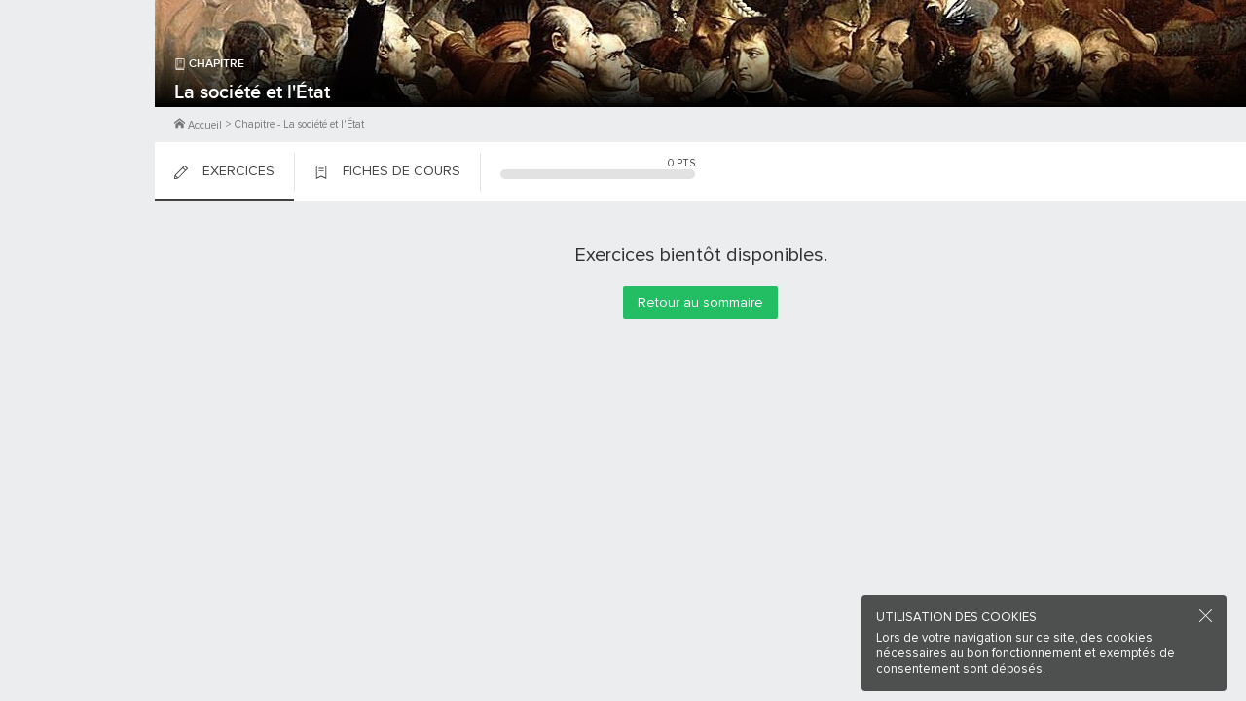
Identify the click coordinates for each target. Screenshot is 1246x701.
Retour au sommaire (700, 302)
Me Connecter (77, 117)
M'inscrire (78, 88)
